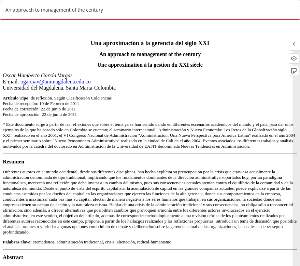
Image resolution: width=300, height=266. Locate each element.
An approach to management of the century (54, 9)
